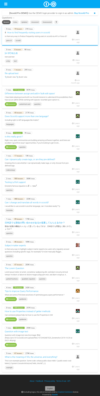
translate (9, 210)
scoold (18, 40)
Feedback (39, 381)
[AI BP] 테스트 (11, 53)
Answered (35, 22)
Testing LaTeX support (15, 182)
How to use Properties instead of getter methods (27, 311)
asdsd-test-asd (24, 104)
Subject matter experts (15, 245)
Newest (6, 22)
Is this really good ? (14, 136)
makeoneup (10, 170)
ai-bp (8, 61)
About (32, 381)
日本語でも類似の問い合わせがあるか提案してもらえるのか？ (35, 222)
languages (10, 124)
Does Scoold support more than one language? (27, 116)
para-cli (9, 40)
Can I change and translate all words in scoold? (27, 202)
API (68, 381)
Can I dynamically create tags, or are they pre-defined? (30, 159)
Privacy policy (49, 381)
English (50, 388)
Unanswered (47, 22)
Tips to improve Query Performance (21, 291)
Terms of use (61, 381)
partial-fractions (12, 279)
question (37, 104)
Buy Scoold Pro (81, 13)
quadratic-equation (28, 279)
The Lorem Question (14, 268)
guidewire (22, 299)
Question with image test (16, 331)
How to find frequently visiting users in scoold (28, 32)
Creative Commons (65, 392)
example (9, 368)
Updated (24, 22)
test (15, 61)
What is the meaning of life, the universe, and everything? (31, 357)
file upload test (11, 73)
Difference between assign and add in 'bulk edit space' (30, 93)
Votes (15, 22)
